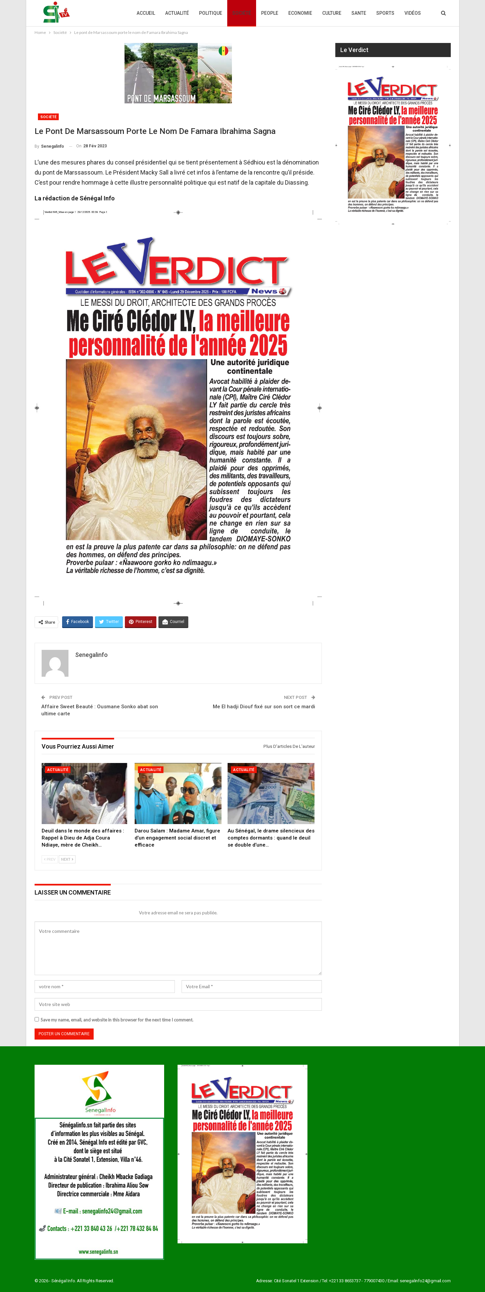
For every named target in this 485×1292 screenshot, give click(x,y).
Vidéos (412, 13)
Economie (300, 13)
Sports (385, 13)
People (269, 13)
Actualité (177, 13)
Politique (210, 13)
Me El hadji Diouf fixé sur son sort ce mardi (264, 707)
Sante (358, 13)
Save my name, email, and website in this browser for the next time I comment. (117, 1019)
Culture (331, 13)
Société (241, 13)
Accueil (146, 13)
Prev (49, 859)
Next (67, 859)
